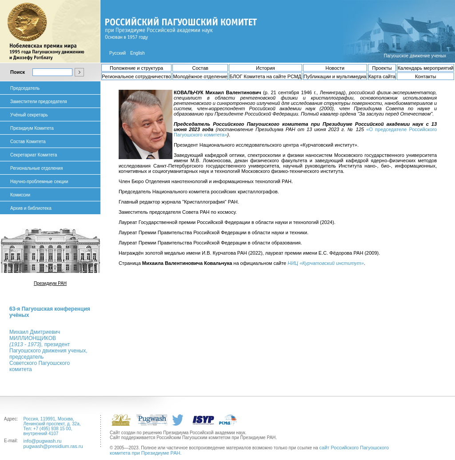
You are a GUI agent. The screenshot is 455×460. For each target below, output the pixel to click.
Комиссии (20, 194)
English (137, 53)
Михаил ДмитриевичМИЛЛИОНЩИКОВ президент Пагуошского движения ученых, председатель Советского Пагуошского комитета (48, 350)
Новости (334, 68)
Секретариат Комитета (33, 154)
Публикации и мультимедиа (334, 76)
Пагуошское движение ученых (415, 55)
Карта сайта (381, 76)
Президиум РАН (50, 283)
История (265, 68)
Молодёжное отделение (200, 76)
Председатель (25, 88)
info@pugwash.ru (43, 441)
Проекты (382, 68)
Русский (117, 53)
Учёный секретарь (29, 114)
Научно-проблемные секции (39, 181)
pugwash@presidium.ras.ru (53, 446)
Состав (200, 68)
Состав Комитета (27, 141)
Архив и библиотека (31, 208)
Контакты (425, 76)
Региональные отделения (36, 168)
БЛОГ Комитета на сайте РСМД (266, 76)
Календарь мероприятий (426, 68)
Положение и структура (136, 68)
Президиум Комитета (32, 128)
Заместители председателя (38, 101)
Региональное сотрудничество (136, 76)
